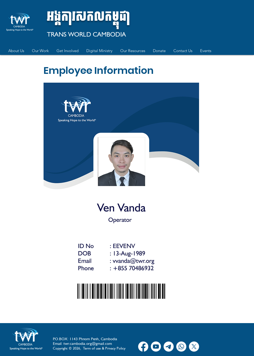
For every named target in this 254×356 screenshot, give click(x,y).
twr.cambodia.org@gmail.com (88, 343)
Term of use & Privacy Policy (104, 348)
